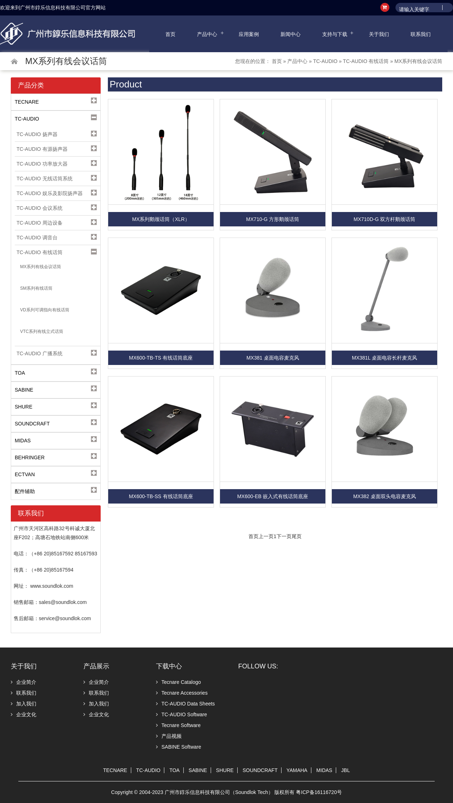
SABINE (198, 770)
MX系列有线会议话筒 (418, 61)
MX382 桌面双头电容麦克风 (384, 496)
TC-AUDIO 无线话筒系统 (45, 178)
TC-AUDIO (325, 61)
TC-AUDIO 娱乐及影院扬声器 (50, 193)
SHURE (225, 770)
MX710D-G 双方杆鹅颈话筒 (385, 219)
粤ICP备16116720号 (319, 792)
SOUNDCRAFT (260, 770)
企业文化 (23, 714)
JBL (345, 770)
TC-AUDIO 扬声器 (37, 134)
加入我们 (23, 704)
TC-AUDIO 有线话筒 (366, 61)
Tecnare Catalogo (178, 682)
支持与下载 (334, 34)
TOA (174, 770)
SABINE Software (178, 747)
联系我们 (421, 34)
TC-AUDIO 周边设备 (40, 223)
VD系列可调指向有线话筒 (44, 309)
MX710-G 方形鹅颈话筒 (272, 219)
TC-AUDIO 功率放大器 (42, 164)
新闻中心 (290, 34)
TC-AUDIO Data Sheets (185, 704)
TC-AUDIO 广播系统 (40, 353)
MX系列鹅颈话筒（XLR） (160, 219)
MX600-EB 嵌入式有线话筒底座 (272, 496)
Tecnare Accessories (181, 693)
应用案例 (249, 34)
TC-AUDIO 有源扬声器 (42, 149)
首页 (170, 34)
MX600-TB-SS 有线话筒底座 (161, 496)
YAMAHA (297, 770)
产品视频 (169, 736)
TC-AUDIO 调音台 (37, 237)
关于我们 (379, 34)
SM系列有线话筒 (36, 288)
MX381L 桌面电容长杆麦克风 (384, 358)
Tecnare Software (178, 725)
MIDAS (324, 770)
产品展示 (96, 666)
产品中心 (207, 34)
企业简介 (23, 682)
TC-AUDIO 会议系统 (40, 208)
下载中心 (169, 666)
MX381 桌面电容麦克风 (272, 358)
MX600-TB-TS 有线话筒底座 (161, 358)
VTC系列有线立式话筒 (41, 331)
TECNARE (115, 770)
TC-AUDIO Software (181, 714)
